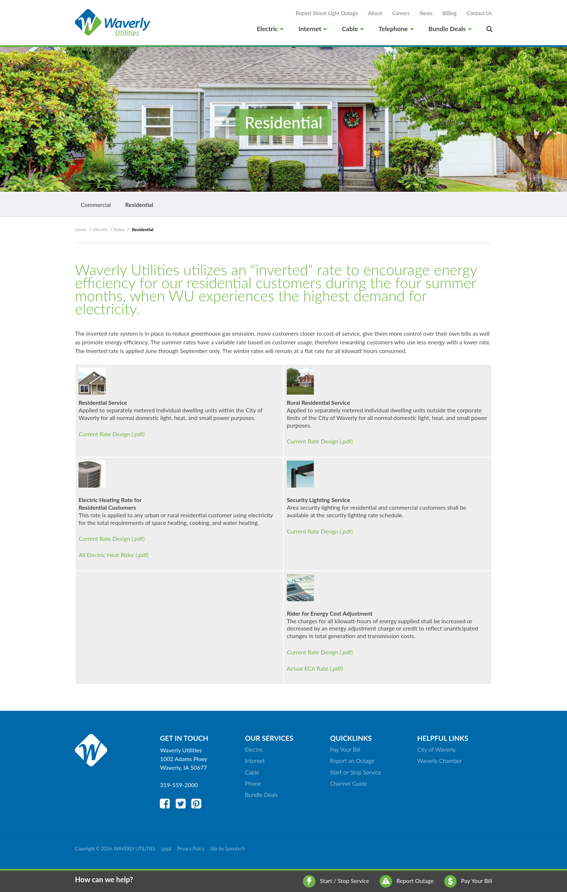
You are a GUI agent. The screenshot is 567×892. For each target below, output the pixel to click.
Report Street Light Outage (327, 13)
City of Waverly (436, 749)
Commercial (96, 204)
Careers (401, 13)
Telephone (396, 29)
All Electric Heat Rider (106, 554)
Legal (166, 848)
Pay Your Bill (468, 880)
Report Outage (406, 880)
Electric (270, 29)
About (375, 13)
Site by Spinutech (227, 848)
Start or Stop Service (355, 772)
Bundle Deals (450, 29)
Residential (139, 204)
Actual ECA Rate (307, 668)
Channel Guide (348, 783)
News (425, 13)
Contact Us (479, 13)
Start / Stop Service (336, 880)
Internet (312, 29)
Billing (449, 13)
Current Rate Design (104, 433)
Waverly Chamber (439, 760)
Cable (353, 29)
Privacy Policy (190, 848)
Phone (253, 783)
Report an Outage (352, 760)
